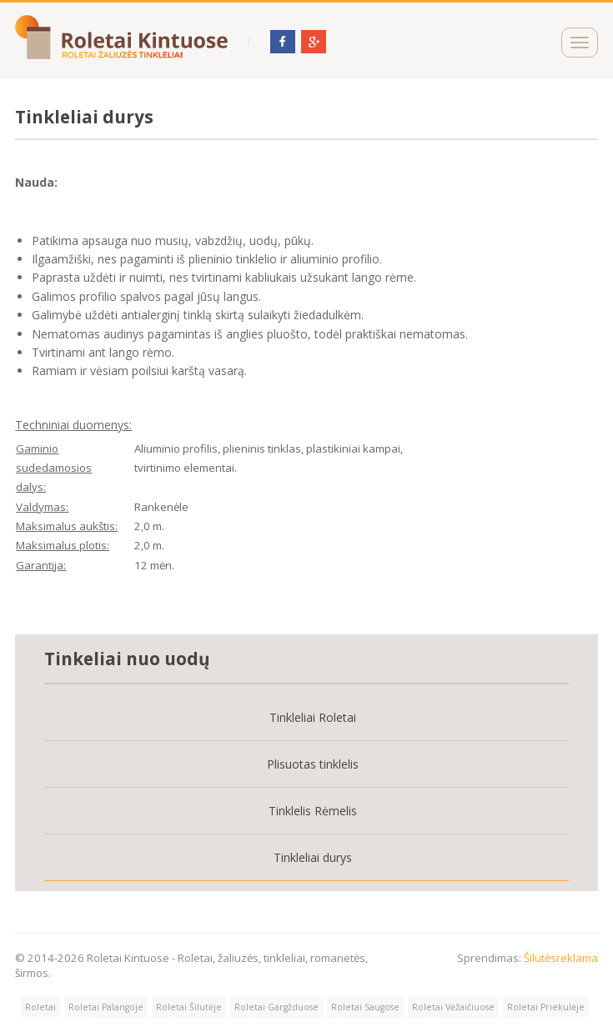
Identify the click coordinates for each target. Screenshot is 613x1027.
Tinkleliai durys (313, 857)
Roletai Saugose (365, 1007)
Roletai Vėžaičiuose (453, 1007)
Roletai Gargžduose (276, 1007)
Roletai (40, 1007)
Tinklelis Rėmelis (313, 811)
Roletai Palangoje (105, 1007)
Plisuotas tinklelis (313, 764)
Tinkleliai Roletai (312, 717)
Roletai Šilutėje (189, 1007)
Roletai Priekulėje (546, 1007)
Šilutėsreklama (561, 957)
